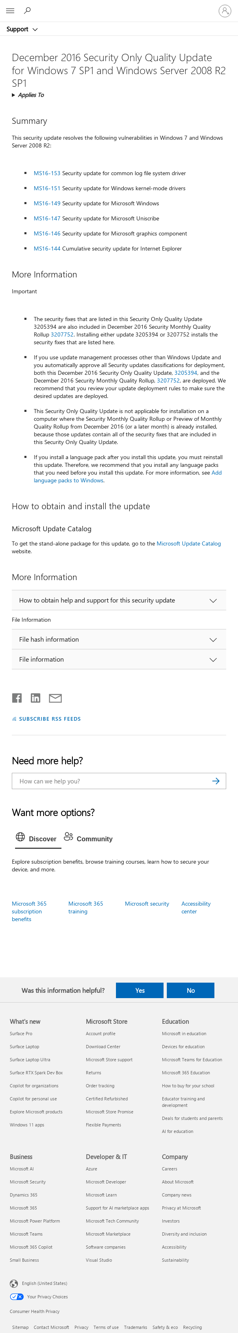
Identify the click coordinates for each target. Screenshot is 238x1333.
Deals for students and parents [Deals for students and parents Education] (192, 1118)
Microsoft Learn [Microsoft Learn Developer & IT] (101, 1195)
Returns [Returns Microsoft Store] (93, 1072)
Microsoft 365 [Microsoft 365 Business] (23, 1208)
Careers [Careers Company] (169, 1169)
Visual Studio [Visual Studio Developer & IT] (99, 1260)
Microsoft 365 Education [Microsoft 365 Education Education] (186, 1072)
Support (18, 29)
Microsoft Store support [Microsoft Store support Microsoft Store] (109, 1059)
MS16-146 (47, 233)
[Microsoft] (118, 6)
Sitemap (20, 1327)
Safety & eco (165, 1327)
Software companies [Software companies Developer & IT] (106, 1247)
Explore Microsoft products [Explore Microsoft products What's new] (36, 1112)
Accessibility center (196, 907)
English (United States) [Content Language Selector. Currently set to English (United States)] (44, 1283)
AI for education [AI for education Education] (177, 1131)
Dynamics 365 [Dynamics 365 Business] (23, 1195)
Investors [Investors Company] (171, 1221)
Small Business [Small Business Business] (24, 1260)
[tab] (38, 839)
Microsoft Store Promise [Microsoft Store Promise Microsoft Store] (109, 1112)
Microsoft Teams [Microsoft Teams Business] (26, 1234)
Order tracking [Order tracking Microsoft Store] (100, 1085)
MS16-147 (47, 218)
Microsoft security (147, 903)
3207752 (62, 334)
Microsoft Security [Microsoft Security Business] (28, 1182)
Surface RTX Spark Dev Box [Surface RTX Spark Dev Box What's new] (36, 1072)
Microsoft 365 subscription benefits (29, 911)
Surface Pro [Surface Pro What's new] (21, 1033)
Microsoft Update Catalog (189, 543)
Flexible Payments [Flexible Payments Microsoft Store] (103, 1125)
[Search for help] (28, 10)
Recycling (192, 1327)
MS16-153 (47, 173)
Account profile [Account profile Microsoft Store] (101, 1033)
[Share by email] (51, 696)
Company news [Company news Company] (177, 1195)
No (191, 990)
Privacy (81, 1327)
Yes (139, 990)
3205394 (186, 372)
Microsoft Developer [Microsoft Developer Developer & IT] (106, 1182)
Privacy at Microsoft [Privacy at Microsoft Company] (181, 1208)
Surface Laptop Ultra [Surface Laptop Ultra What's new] (30, 1059)
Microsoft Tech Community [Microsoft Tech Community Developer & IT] (112, 1221)
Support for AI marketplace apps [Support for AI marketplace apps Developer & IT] (117, 1208)
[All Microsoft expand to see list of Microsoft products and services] (10, 11)
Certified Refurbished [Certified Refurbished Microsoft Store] (107, 1098)
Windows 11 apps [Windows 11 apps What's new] (27, 1125)
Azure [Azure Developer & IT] (91, 1169)
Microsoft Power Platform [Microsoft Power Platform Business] (35, 1221)
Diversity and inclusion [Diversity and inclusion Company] (184, 1234)
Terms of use (106, 1327)
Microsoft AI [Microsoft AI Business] (22, 1169)
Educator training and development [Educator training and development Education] (183, 1101)
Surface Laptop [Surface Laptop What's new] (24, 1046)
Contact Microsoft (51, 1327)
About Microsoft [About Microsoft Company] (178, 1182)
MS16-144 (47, 248)
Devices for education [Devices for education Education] (183, 1046)
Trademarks (135, 1327)
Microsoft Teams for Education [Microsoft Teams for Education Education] (192, 1059)
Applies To (31, 95)
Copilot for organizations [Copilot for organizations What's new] (34, 1085)
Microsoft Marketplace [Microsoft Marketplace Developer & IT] (108, 1234)
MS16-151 (47, 188)
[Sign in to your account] (225, 11)
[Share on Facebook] (17, 696)
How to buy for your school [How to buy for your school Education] (188, 1085)
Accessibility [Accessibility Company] (174, 1247)
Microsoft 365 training (85, 907)
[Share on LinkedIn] (32, 696)
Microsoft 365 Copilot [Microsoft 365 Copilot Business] (31, 1247)
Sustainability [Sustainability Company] (175, 1260)
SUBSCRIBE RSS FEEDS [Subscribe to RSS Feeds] (50, 718)
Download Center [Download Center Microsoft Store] (103, 1046)
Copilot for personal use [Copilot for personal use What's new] (33, 1098)
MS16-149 (47, 203)
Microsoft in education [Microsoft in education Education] (184, 1033)
